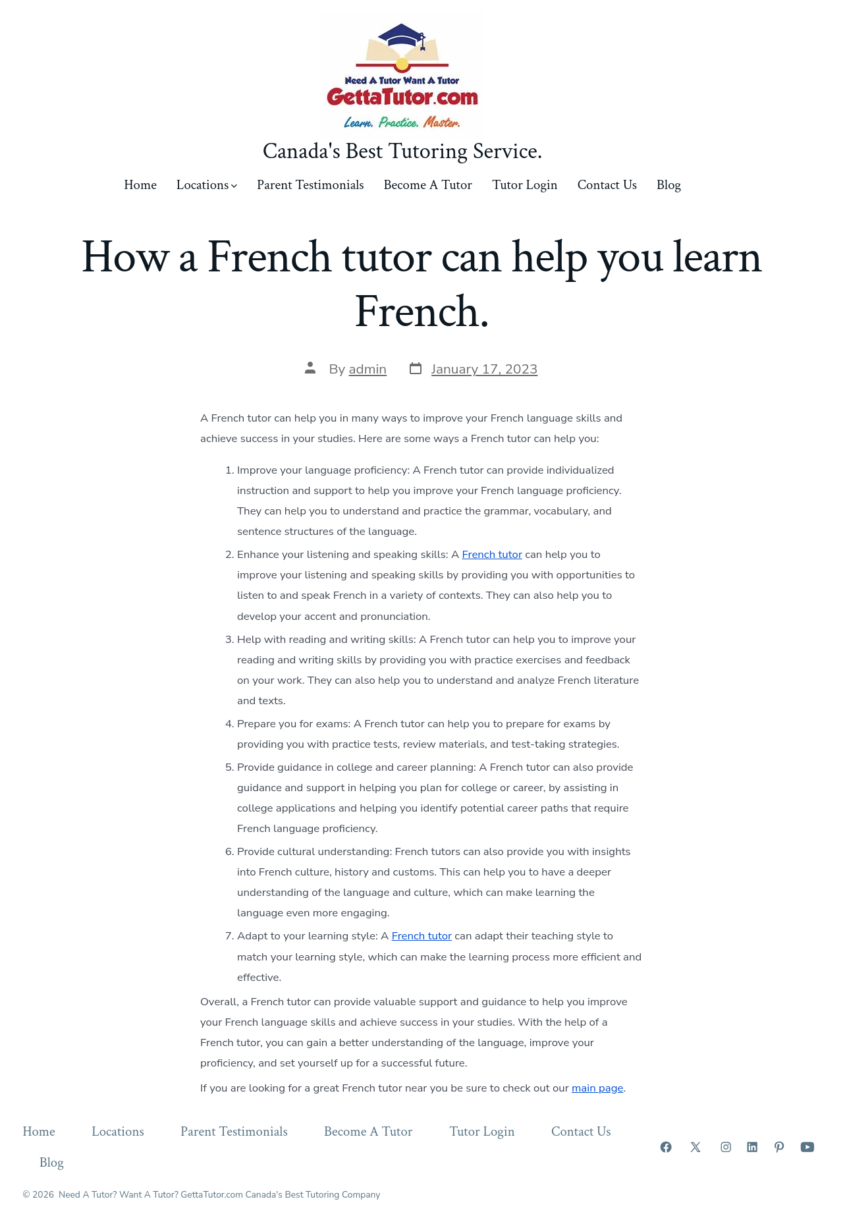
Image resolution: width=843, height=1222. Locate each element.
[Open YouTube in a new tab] (807, 1147)
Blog (669, 185)
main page (597, 1088)
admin (368, 369)
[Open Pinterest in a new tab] (779, 1147)
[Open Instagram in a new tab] (726, 1147)
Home (140, 185)
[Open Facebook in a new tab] (666, 1147)
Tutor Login (525, 185)
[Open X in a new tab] (695, 1147)
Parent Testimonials (310, 185)
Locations (207, 185)
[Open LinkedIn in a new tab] (752, 1147)
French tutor (492, 554)
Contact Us (607, 185)
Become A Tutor (428, 185)
